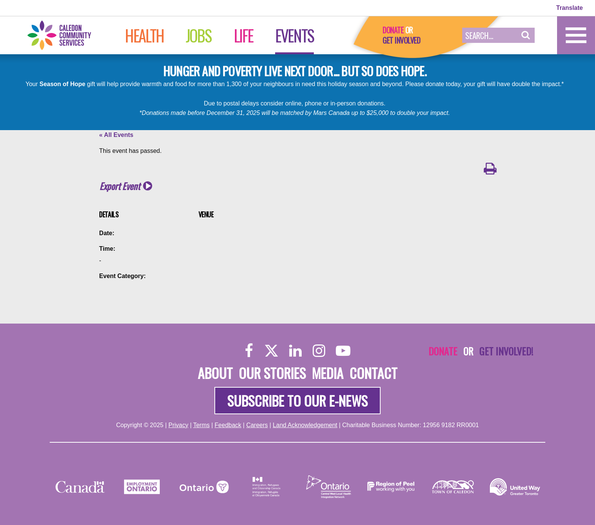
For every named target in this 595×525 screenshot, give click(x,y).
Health (144, 35)
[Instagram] (319, 350)
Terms (201, 425)
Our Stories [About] (272, 373)
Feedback (228, 425)
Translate (569, 8)
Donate (392, 30)
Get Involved (401, 40)
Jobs (198, 35)
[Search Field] (489, 35)
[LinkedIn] (295, 350)
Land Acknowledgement (305, 425)
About (215, 373)
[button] (526, 35)
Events (294, 35)
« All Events (116, 135)
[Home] (67, 34)
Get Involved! (506, 351)
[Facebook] (249, 350)
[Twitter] (271, 350)
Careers (257, 425)
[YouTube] (343, 350)
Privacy (178, 425)
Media (327, 373)
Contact (373, 373)
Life (243, 35)
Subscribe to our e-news (297, 400)
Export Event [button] (119, 186)
